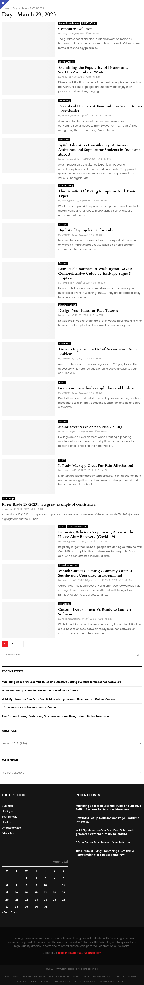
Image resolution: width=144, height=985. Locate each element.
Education (64, 139)
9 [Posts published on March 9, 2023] (36, 885)
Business (63, 263)
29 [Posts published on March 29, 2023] (26, 907)
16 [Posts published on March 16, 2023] (36, 892)
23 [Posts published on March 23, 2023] (36, 899)
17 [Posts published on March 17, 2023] (45, 892)
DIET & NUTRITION (39, 981)
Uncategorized (11, 828)
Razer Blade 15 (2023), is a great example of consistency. (49, 504)
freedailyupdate (71, 115)
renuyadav (68, 282)
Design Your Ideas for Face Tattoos (88, 310)
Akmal (8, 509)
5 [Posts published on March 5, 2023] (63, 878)
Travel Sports (107, 981)
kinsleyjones (68, 200)
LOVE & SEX (20, 981)
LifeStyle (63, 224)
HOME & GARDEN (61, 981)
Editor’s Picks (12, 976)
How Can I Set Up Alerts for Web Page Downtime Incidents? (41, 690)
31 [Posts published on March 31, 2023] (45, 907)
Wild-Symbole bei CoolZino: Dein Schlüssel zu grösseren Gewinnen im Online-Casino (58, 699)
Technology (64, 100)
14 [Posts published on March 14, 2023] (16, 892)
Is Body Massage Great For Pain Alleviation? (96, 465)
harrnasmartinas (71, 618)
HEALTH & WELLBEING (77, 526)
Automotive (64, 343)
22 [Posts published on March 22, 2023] (26, 899)
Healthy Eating (66, 185)
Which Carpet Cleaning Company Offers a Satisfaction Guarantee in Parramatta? (95, 573)
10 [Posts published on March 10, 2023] (45, 885)
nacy (64, 33)
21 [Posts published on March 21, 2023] (16, 899)
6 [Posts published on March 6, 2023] (7, 885)
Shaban (66, 234)
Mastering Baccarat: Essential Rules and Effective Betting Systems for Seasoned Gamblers (61, 682)
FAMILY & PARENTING (85, 981)
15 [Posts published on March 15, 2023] (26, 892)
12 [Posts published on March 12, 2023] (63, 885)
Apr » (14, 912)
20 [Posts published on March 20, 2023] (7, 899)
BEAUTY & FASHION (68, 304)
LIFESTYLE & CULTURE (125, 976)
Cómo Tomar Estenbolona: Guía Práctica (29, 707)
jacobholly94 (69, 431)
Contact (122, 981)
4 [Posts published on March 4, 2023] (54, 878)
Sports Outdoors (66, 61)
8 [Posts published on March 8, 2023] (26, 885)
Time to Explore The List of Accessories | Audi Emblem (97, 351)
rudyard (66, 315)
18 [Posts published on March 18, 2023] (54, 892)
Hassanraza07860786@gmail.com (81, 580)
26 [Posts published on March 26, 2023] (63, 899)
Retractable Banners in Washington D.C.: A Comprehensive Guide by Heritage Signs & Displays (95, 273)
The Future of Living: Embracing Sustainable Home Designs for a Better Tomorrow (55, 716)
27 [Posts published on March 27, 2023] (7, 907)
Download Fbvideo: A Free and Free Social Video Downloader (100, 108)
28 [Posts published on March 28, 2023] (16, 907)
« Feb (5, 912)
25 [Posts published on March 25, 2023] (54, 899)
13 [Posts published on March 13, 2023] (7, 892)
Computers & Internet (69, 23)
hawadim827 (69, 470)
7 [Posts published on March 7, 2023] (16, 885)
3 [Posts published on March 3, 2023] (45, 878)
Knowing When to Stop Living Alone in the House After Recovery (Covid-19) (96, 534)
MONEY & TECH (89, 23)
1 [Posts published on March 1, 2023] (26, 878)
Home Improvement (68, 565)
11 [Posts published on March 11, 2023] (55, 885)
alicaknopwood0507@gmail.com (79, 953)
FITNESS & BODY (101, 976)
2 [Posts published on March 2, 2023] (36, 878)
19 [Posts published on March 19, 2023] (63, 892)
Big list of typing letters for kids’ (86, 230)
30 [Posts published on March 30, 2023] (36, 907)
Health (62, 382)
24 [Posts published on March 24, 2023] (45, 899)
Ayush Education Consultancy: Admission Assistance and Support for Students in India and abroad (99, 149)
